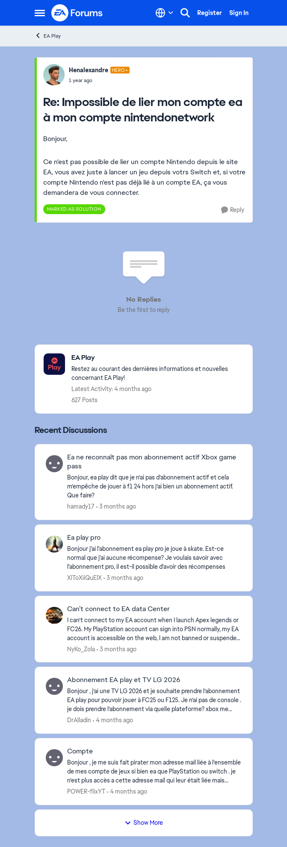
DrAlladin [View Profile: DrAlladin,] (79, 720)
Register (209, 13)
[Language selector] (164, 12)
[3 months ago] (116, 506)
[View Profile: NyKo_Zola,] (54, 615)
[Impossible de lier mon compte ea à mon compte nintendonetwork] (99, 80)
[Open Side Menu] (39, 12)
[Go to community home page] (77, 12)
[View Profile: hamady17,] (54, 463)
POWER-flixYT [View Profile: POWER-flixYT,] (86, 791)
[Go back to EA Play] (157, 357)
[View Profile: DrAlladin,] (54, 686)
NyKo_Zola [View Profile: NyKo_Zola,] (81, 649)
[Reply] (232, 210)
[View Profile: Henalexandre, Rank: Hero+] (54, 74)
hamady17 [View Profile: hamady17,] (81, 506)
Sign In (239, 13)
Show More (143, 822)
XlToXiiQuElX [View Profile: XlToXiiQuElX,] (84, 578)
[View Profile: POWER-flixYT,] (54, 757)
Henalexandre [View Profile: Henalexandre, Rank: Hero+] (88, 70)
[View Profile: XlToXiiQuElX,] (54, 544)
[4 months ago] (113, 720)
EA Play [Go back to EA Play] (48, 35)
